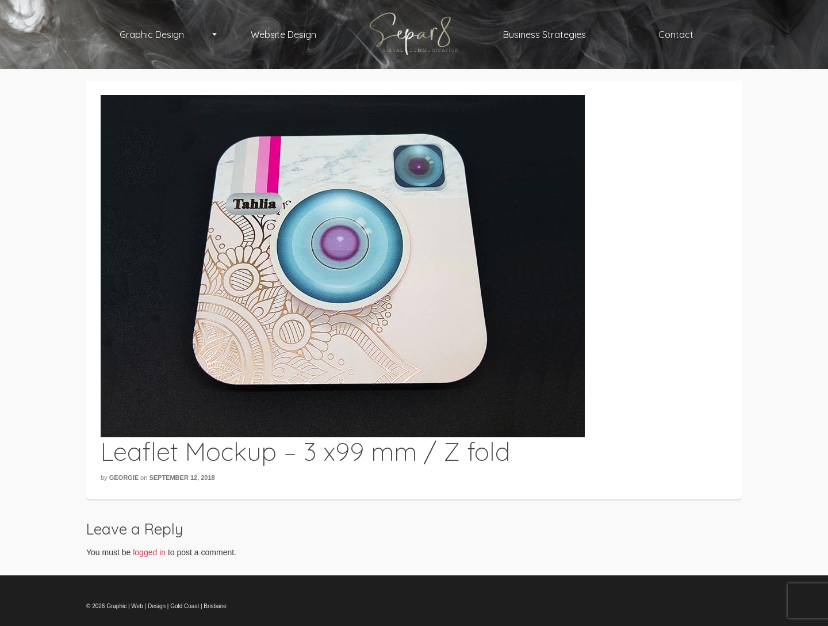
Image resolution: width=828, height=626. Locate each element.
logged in (149, 552)
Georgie (124, 477)
